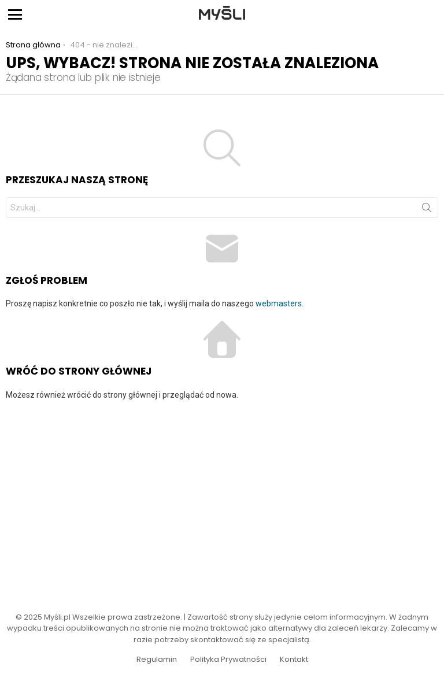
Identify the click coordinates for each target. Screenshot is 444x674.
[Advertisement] (222, 499)
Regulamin (156, 659)
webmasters (279, 303)
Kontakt (294, 659)
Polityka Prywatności (228, 659)
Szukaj (426, 210)
